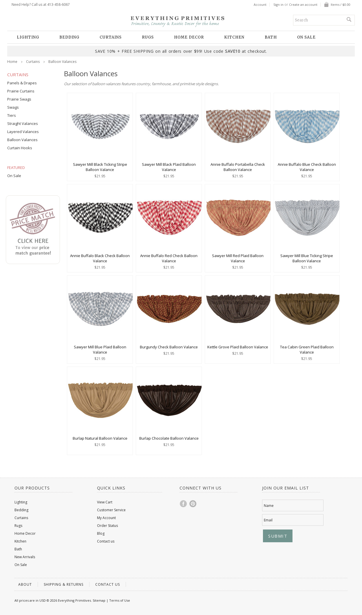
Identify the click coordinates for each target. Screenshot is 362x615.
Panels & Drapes (22, 82)
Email (268, 520)
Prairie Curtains (20, 91)
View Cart (104, 502)
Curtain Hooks (19, 147)
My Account (106, 517)
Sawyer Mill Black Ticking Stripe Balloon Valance (100, 167)
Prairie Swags (19, 99)
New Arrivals (24, 556)
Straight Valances (22, 123)
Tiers (11, 115)
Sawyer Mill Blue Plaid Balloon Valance (100, 349)
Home (12, 61)
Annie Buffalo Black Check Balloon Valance (100, 258)
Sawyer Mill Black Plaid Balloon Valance (169, 167)
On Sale (306, 37)
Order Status (107, 525)
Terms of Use (119, 600)
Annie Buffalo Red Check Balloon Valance (169, 258)
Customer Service (111, 509)
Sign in (278, 5)
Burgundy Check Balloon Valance (169, 347)
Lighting (28, 37)
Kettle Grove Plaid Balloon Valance (237, 347)
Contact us (105, 541)
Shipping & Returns (63, 584)
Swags (13, 107)
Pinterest (193, 504)
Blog (101, 533)
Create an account (303, 5)
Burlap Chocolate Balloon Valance (169, 438)
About (25, 584)
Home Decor (189, 37)
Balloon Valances (22, 139)
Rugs (148, 37)
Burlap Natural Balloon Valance (100, 438)
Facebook (184, 504)
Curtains (111, 37)
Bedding (69, 37)
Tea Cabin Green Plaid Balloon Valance (307, 349)
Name (269, 505)
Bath (271, 37)
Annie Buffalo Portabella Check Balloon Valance (238, 167)
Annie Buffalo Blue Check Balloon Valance (307, 167)
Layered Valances (23, 131)
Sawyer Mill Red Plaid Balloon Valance (238, 258)
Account (260, 5)
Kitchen (234, 37)
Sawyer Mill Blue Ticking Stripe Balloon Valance (306, 258)
